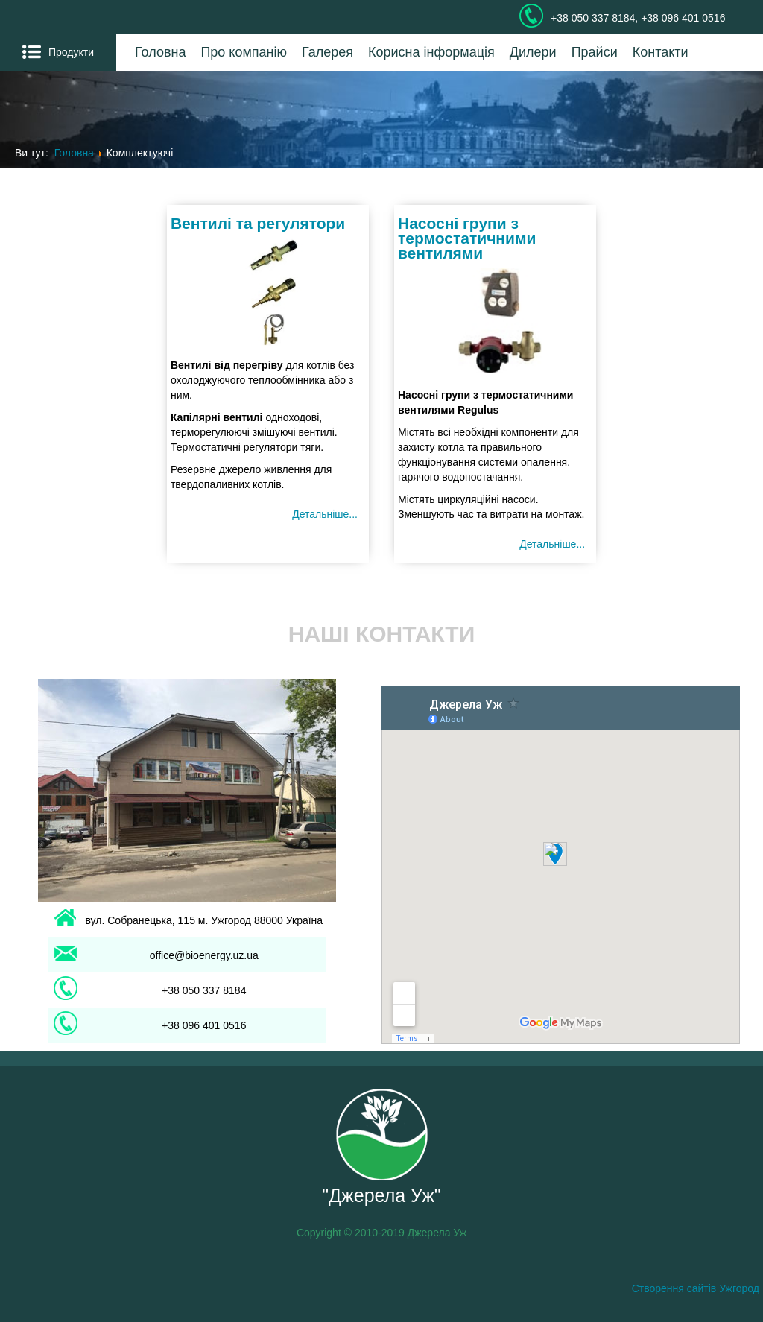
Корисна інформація (431, 52)
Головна (160, 52)
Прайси (595, 52)
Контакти (660, 52)
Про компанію (243, 52)
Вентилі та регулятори (258, 223)
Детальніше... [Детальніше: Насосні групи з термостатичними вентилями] (552, 544)
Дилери (533, 52)
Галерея (327, 52)
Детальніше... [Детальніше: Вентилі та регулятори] (325, 514)
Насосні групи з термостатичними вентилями (467, 238)
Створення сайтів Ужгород (695, 1288)
